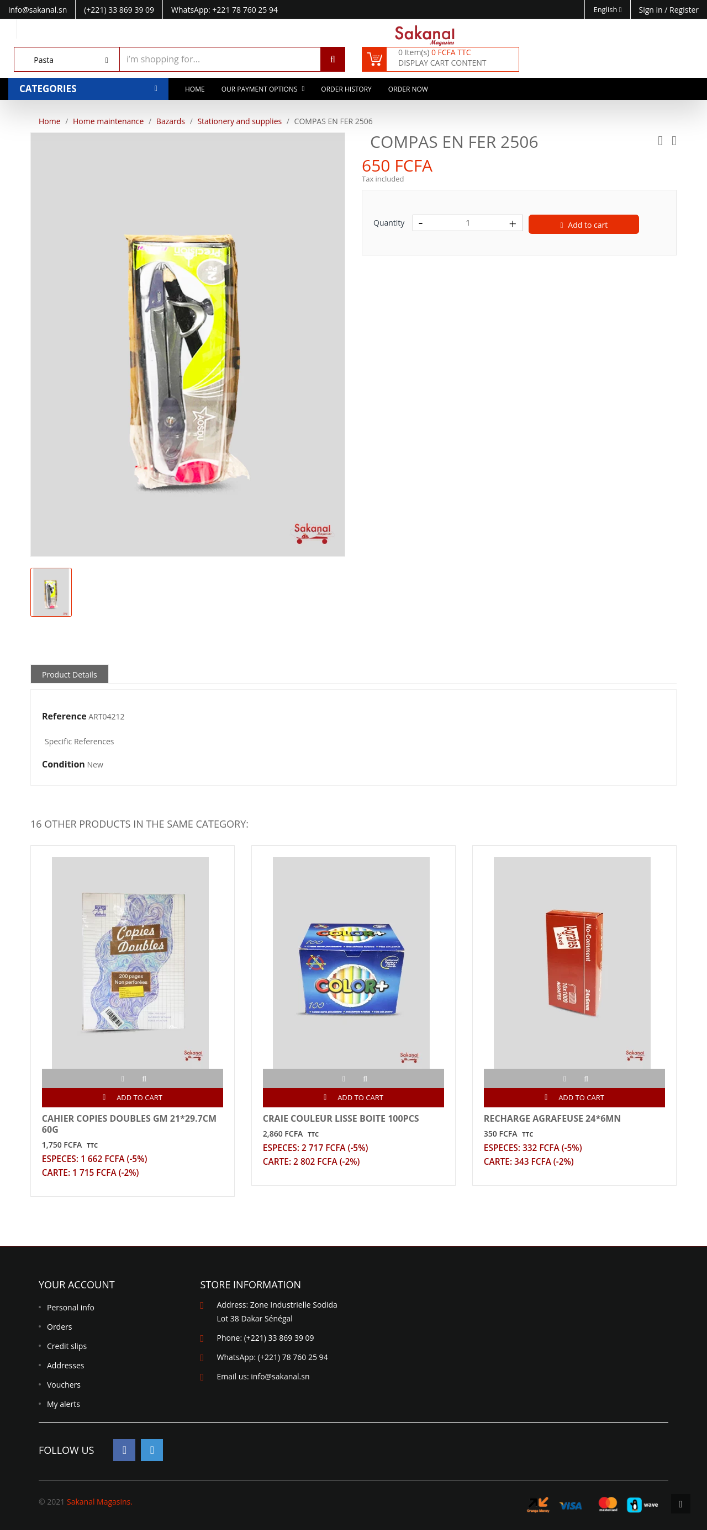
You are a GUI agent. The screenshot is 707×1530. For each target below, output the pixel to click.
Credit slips (67, 1346)
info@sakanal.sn (280, 1377)
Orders (59, 1327)
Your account (77, 1285)
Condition (63, 765)
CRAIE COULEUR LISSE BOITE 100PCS (341, 1118)
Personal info (70, 1308)
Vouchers (64, 1385)
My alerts (63, 1404)
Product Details (69, 674)
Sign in (652, 9)
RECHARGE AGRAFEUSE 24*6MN (552, 1118)
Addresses (65, 1366)
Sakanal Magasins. (100, 1501)
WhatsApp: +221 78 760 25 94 (224, 9)
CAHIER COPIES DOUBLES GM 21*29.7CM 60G (129, 1123)
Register (684, 9)
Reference (64, 717)
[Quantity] (468, 223)
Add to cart (584, 225)
